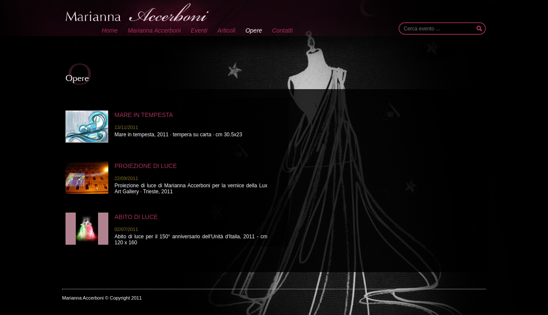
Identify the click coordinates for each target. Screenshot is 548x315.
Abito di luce (136, 216)
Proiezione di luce (146, 165)
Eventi (199, 30)
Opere (253, 30)
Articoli (226, 30)
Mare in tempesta (144, 114)
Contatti (282, 30)
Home (110, 30)
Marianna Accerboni (154, 30)
